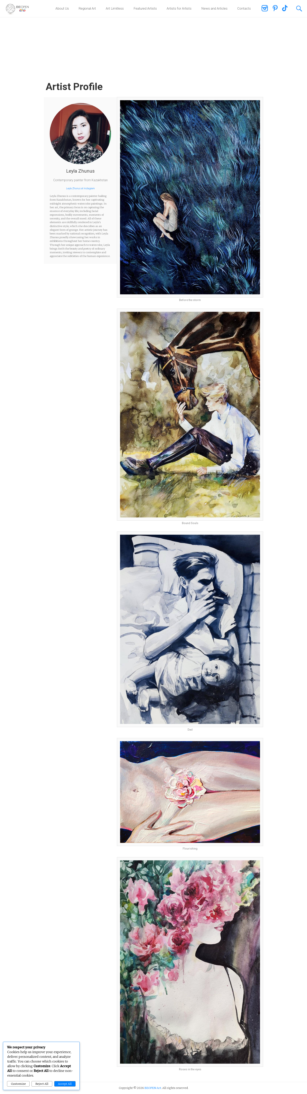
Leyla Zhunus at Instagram (80, 188)
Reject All (41, 1084)
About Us (62, 8)
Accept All (65, 1084)
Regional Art (87, 8)
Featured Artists (145, 8)
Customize (18, 1084)
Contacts (244, 8)
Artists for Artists (179, 8)
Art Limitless (115, 8)
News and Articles (214, 8)
